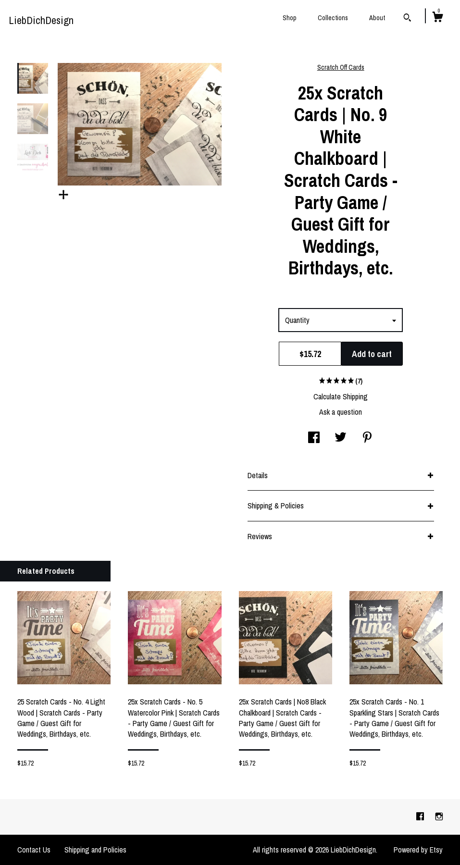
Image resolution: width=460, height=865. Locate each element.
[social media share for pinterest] (367, 438)
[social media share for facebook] (314, 438)
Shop (290, 17)
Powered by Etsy (418, 849)
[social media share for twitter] (340, 438)
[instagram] (439, 816)
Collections (333, 17)
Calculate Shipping (340, 396)
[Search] (407, 18)
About (377, 17)
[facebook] (421, 816)
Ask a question (340, 412)
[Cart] (437, 18)
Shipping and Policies (95, 849)
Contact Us (33, 849)
